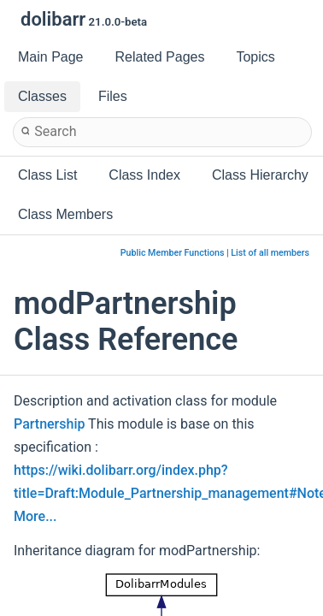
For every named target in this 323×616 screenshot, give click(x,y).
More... (35, 516)
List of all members (270, 252)
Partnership (49, 424)
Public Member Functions (172, 252)
